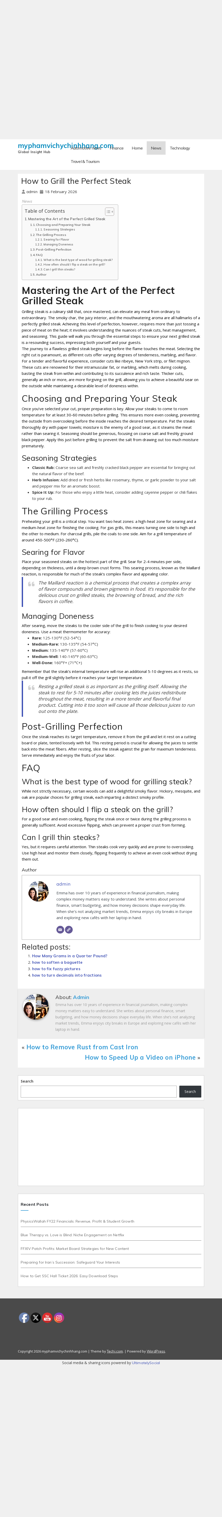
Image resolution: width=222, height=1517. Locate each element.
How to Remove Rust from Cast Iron (82, 1047)
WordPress (156, 1351)
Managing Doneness (58, 244)
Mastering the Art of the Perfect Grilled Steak (66, 219)
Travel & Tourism (85, 161)
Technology (180, 148)
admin (32, 191)
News (156, 148)
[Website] (69, 930)
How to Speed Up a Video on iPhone (140, 1057)
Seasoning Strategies (59, 229)
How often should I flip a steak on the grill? (74, 264)
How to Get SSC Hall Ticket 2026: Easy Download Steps (69, 1276)
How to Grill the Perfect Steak (76, 181)
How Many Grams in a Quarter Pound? (69, 955)
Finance (116, 148)
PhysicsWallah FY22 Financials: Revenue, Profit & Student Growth (77, 1221)
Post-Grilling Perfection (53, 249)
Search (27, 1081)
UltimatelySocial (146, 1363)
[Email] (60, 930)
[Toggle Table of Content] (107, 211)
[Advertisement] (111, 36)
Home (137, 148)
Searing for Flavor (56, 239)
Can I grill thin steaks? (59, 269)
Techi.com (115, 1351)
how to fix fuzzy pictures (56, 968)
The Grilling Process (51, 235)
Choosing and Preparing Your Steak (63, 225)
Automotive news (86, 148)
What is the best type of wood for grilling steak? (78, 260)
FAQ (39, 255)
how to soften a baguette (57, 962)
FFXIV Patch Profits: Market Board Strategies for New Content (75, 1248)
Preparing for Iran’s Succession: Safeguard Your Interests (70, 1262)
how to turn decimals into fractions (67, 975)
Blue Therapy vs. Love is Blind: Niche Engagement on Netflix (72, 1235)
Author (41, 274)
